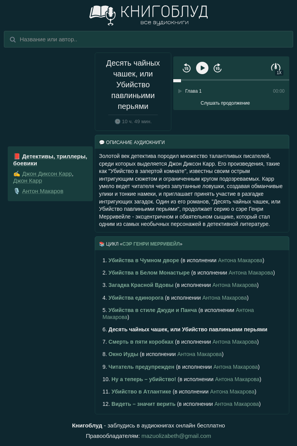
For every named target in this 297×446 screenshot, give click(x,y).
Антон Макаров (42, 191)
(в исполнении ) (183, 260)
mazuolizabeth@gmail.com (176, 435)
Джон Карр (27, 180)
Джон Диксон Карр (47, 173)
